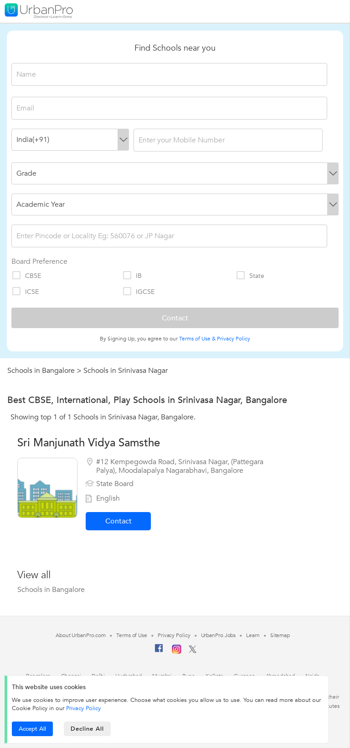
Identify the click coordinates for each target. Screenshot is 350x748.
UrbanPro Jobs (218, 635)
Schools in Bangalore (41, 371)
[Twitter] (192, 651)
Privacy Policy (233, 338)
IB (132, 275)
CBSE (26, 275)
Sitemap (280, 635)
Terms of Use (131, 635)
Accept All (32, 729)
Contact (118, 521)
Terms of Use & (197, 338)
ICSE (25, 291)
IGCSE (138, 291)
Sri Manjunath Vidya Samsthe (88, 442)
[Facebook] (159, 651)
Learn (253, 635)
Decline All (87, 729)
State (250, 275)
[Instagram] (176, 652)
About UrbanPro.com (81, 635)
